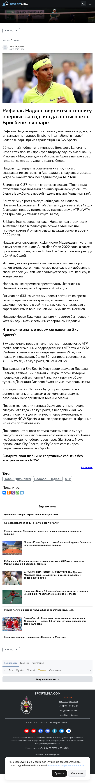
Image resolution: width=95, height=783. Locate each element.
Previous (4, 670)
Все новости (10, 663)
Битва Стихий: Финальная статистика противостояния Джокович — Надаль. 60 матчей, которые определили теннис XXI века (55, 621)
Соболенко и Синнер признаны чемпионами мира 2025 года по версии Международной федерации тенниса (44, 562)
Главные (24, 663)
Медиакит (68, 697)
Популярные (38, 663)
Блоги (6, 40)
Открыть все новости (47, 679)
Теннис (16, 40)
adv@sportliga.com (68, 710)
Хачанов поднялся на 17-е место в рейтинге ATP (31, 522)
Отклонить (77, 773)
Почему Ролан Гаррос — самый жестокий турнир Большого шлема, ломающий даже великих (57, 544)
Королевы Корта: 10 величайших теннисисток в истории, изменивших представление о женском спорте (56, 592)
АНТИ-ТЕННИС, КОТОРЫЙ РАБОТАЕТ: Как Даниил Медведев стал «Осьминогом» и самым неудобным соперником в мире (53, 575)
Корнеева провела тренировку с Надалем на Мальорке (35, 637)
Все (11, 670)
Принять (59, 773)
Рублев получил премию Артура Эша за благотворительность (39, 610)
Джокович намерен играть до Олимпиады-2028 (31, 514)
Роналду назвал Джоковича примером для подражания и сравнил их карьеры (43, 533)
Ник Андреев (16, 46)
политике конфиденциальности (66, 765)
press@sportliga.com (68, 715)
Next (90, 670)
